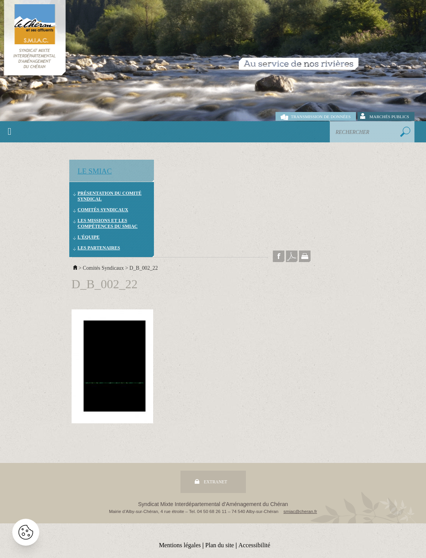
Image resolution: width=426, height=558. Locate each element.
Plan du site (219, 545)
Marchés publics (389, 116)
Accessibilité (254, 545)
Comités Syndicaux (103, 209)
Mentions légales (180, 545)
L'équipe (89, 237)
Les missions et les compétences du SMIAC (108, 223)
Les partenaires (99, 248)
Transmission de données (321, 116)
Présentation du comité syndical (110, 196)
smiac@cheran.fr (300, 511)
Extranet (215, 481)
